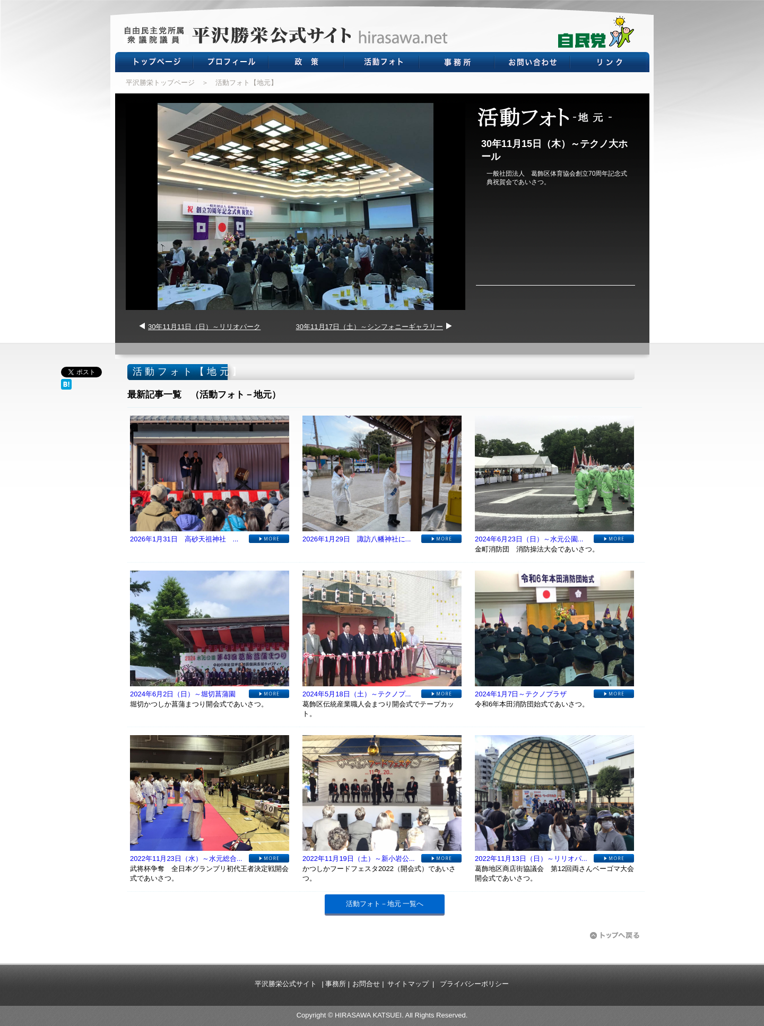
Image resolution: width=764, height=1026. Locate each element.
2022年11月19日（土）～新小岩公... (358, 859)
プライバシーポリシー (474, 984)
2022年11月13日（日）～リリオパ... (531, 859)
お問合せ (366, 984)
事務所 (335, 984)
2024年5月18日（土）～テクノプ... (356, 694)
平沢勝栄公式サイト (286, 984)
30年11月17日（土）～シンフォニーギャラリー (369, 327)
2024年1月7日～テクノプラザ (521, 694)
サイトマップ (408, 984)
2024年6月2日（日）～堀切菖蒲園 (183, 694)
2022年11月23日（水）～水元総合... (186, 859)
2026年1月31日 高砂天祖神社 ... (184, 539)
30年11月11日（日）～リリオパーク (204, 327)
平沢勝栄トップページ (160, 83)
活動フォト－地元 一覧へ (385, 904)
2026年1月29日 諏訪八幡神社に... (356, 539)
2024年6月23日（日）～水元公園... (529, 539)
